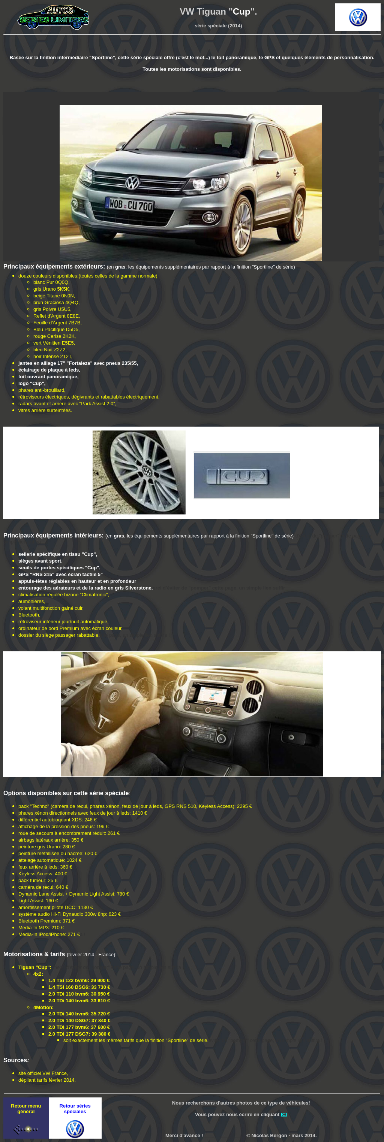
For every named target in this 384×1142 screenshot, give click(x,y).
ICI (284, 1114)
